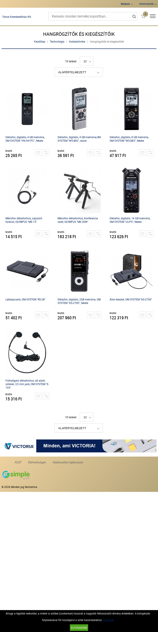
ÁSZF (18, 462)
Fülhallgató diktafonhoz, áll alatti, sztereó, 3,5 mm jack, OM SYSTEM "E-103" (27, 384)
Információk (146, 3)
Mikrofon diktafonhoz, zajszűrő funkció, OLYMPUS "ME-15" (23, 219)
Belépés (125, 3)
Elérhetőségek (37, 462)
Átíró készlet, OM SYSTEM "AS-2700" (131, 299)
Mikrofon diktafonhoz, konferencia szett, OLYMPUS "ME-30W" (78, 219)
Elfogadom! (79, 627)
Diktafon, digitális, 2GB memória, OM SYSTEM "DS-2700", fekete (79, 301)
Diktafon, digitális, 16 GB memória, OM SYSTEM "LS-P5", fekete (130, 219)
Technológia (57, 41)
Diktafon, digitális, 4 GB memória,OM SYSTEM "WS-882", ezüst (79, 138)
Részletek (108, 620)
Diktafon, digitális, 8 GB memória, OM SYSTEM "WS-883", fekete (129, 138)
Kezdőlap (39, 41)
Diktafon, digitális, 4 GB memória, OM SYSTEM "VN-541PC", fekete (25, 138)
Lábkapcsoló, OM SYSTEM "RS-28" (25, 299)
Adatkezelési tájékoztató (68, 462)
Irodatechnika (77, 41)
